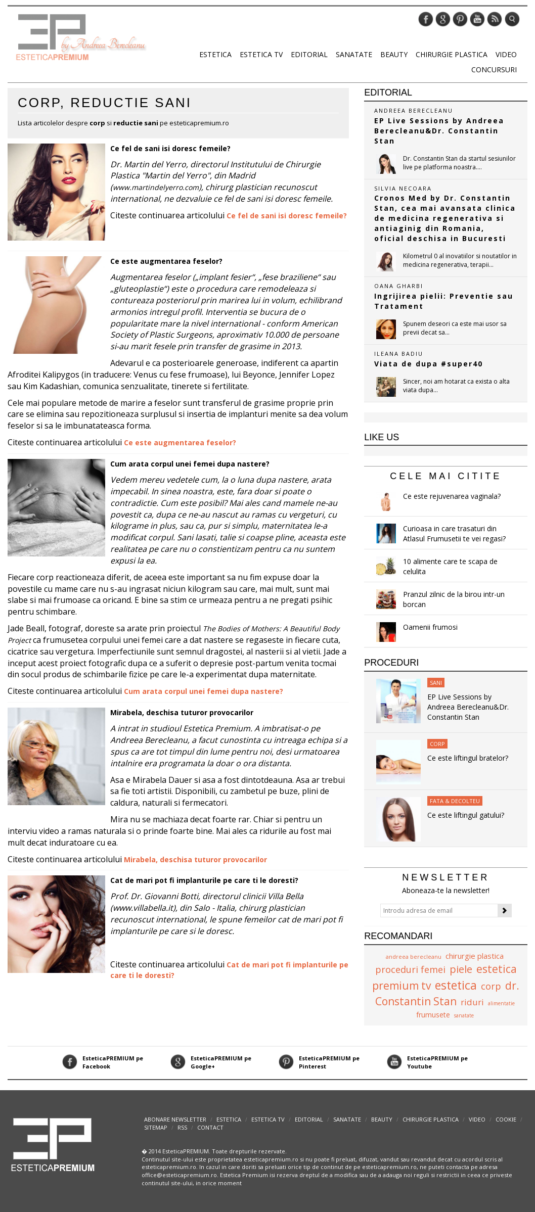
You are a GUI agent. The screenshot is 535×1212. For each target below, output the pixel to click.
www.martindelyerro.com (156, 187)
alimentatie (501, 1003)
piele (461, 969)
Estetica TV (261, 54)
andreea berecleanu (413, 956)
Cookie (506, 1119)
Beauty (394, 54)
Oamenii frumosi (430, 627)
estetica (456, 985)
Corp (437, 744)
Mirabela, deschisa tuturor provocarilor (181, 712)
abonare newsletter (175, 1119)
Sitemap (155, 1127)
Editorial (309, 54)
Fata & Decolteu (455, 801)
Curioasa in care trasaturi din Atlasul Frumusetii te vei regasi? (454, 533)
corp (491, 986)
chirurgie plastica (474, 956)
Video (506, 54)
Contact (210, 1127)
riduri (472, 1002)
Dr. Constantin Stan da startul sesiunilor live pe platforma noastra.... (459, 162)
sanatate (464, 1015)
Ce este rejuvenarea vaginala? (452, 496)
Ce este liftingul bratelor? (467, 758)
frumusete (433, 1014)
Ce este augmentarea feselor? (166, 261)
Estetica (215, 54)
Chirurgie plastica (451, 54)
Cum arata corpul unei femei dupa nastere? (190, 464)
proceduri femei (410, 969)
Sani (436, 682)
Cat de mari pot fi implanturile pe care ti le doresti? (204, 880)
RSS (182, 1127)
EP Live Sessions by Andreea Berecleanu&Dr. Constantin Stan (468, 707)
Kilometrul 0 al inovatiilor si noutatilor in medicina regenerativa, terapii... (460, 260)
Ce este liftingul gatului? (465, 815)
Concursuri (494, 69)
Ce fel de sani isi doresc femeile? (170, 148)
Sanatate (354, 54)
